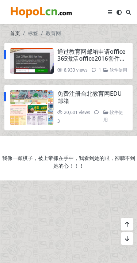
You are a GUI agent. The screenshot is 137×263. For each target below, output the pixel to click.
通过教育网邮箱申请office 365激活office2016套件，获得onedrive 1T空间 (91, 58)
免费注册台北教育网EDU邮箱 (89, 96)
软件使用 (115, 70)
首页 (15, 33)
